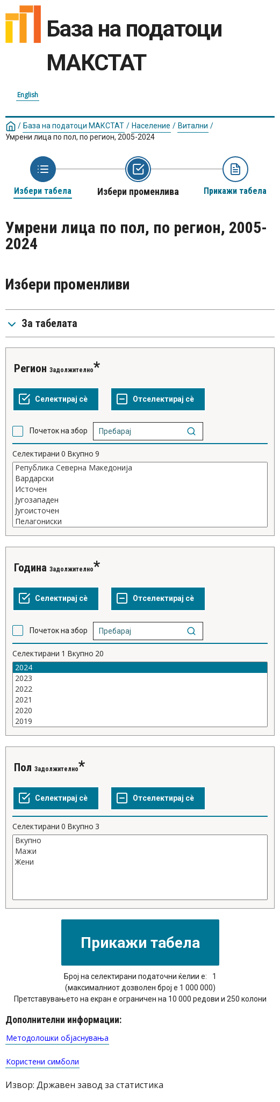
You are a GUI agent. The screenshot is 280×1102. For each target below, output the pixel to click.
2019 (140, 721)
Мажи (140, 851)
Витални (193, 125)
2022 (140, 689)
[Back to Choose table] (42, 176)
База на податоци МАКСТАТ (73, 125)
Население (151, 125)
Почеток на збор (59, 430)
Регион (30, 368)
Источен (140, 489)
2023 (140, 678)
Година (30, 567)
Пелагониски (140, 521)
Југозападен (140, 500)
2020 (140, 710)
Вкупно (140, 840)
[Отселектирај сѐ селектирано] (158, 399)
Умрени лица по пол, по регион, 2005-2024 (80, 137)
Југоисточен (140, 510)
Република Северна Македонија (140, 467)
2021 (140, 699)
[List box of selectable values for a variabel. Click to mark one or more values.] (140, 494)
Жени (140, 862)
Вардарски (140, 478)
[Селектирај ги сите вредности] (55, 399)
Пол (23, 767)
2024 (140, 667)
